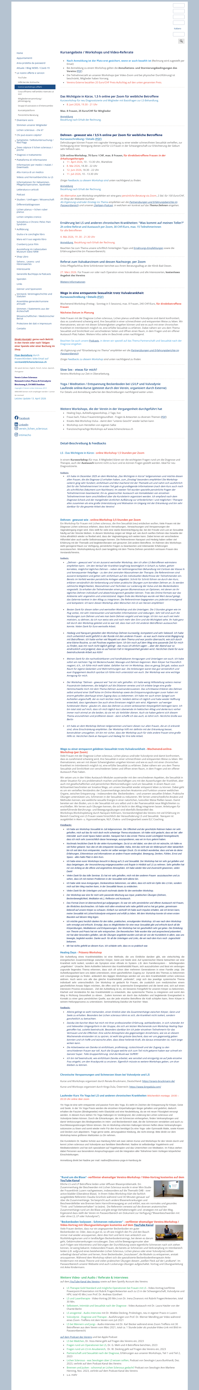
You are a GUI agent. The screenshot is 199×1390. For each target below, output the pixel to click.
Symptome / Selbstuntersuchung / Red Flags (34, 141)
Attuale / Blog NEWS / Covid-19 (33, 67)
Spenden (21, 278)
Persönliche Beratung (28, 115)
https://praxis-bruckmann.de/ (158, 1081)
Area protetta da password (31, 62)
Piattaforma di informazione (31, 159)
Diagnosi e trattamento (28, 154)
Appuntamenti (24, 58)
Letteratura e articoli (28, 189)
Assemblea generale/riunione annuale (32, 302)
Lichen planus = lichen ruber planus (32, 210)
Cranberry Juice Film (27, 244)
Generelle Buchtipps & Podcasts (34, 273)
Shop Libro (21, 256)
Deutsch (178, 5)
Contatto (21, 328)
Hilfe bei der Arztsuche (28, 82)
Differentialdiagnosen (28, 204)
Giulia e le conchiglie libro (31, 234)
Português (179, 34)
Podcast (21, 194)
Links (19, 283)
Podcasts (94, 340)
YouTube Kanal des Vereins (84, 1281)
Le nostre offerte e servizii (29, 72)
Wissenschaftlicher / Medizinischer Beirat (35, 317)
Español (178, 16)
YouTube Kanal (70, 1180)
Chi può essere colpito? (28, 135)
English (177, 11)
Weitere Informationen (72, 281)
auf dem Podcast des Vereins (76, 1337)
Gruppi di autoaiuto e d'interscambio (35, 105)
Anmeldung (66, 116)
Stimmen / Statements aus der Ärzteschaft (33, 310)
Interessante (23, 269)
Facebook (24, 418)
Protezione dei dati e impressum (34, 323)
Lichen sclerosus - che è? (30, 130)
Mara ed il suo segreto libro (31, 239)
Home (20, 53)
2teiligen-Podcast (103, 205)
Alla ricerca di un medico (30, 172)
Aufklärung (22, 229)
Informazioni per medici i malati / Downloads (35, 166)
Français (178, 22)
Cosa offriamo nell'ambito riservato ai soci (36, 92)
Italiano (177, 28)
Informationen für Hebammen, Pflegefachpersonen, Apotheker (33, 183)
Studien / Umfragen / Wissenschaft (34, 199)
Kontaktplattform (26, 110)
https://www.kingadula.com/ (145, 1086)
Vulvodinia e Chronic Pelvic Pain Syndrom (34, 223)
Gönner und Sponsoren (29, 288)
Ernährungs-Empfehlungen (148, 248)
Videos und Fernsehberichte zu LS (35, 177)
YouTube (22, 77)
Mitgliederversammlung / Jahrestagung (30, 99)
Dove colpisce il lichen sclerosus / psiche (34, 148)
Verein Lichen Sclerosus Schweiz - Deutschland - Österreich (38, 23)
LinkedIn (23, 424)
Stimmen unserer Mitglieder (32, 125)
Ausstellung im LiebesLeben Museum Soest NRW (32, 250)
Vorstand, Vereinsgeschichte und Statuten (33, 295)
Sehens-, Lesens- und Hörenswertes (28, 263)
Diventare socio (24, 120)
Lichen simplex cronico (29, 216)
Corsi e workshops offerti (30, 86)
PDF (79, 71)
